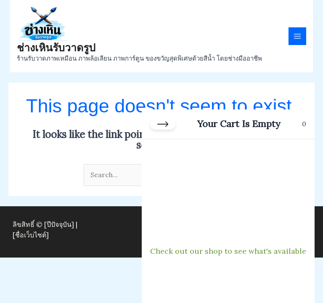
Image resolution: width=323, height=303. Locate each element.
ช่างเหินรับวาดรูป (56, 47)
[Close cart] (162, 124)
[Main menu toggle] (297, 36)
